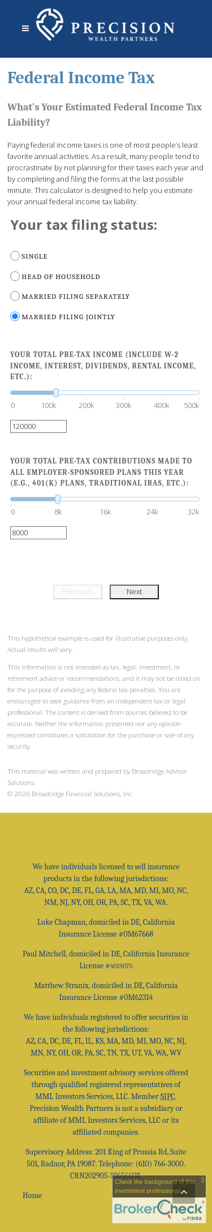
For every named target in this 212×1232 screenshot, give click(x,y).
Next (134, 591)
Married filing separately (75, 296)
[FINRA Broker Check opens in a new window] (159, 1199)
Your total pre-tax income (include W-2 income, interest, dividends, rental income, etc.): (103, 365)
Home (32, 1195)
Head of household (60, 276)
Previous (77, 591)
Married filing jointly (68, 316)
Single (34, 256)
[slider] (105, 392)
